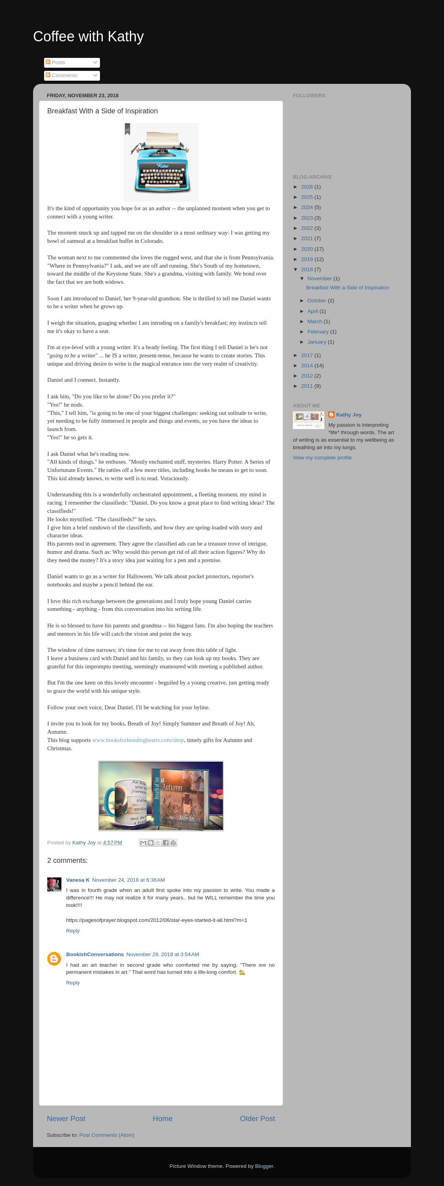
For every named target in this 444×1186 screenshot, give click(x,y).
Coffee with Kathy (88, 36)
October (317, 300)
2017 (307, 355)
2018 (307, 269)
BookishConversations (95, 954)
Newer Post (66, 1118)
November (320, 278)
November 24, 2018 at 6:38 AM (128, 880)
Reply (73, 931)
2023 (307, 218)
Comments (62, 75)
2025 (307, 197)
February (318, 332)
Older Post (257, 1118)
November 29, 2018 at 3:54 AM (162, 954)
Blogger (264, 1166)
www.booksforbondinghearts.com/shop (138, 740)
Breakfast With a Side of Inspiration (347, 287)
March (315, 321)
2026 (307, 187)
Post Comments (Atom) (107, 1135)
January (317, 342)
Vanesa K (78, 880)
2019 (307, 259)
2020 (307, 249)
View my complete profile (322, 458)
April (313, 311)
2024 (307, 207)
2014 (307, 365)
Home (162, 1118)
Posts (55, 62)
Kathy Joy (349, 415)
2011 (307, 386)
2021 (307, 238)
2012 (307, 376)
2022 (307, 228)
